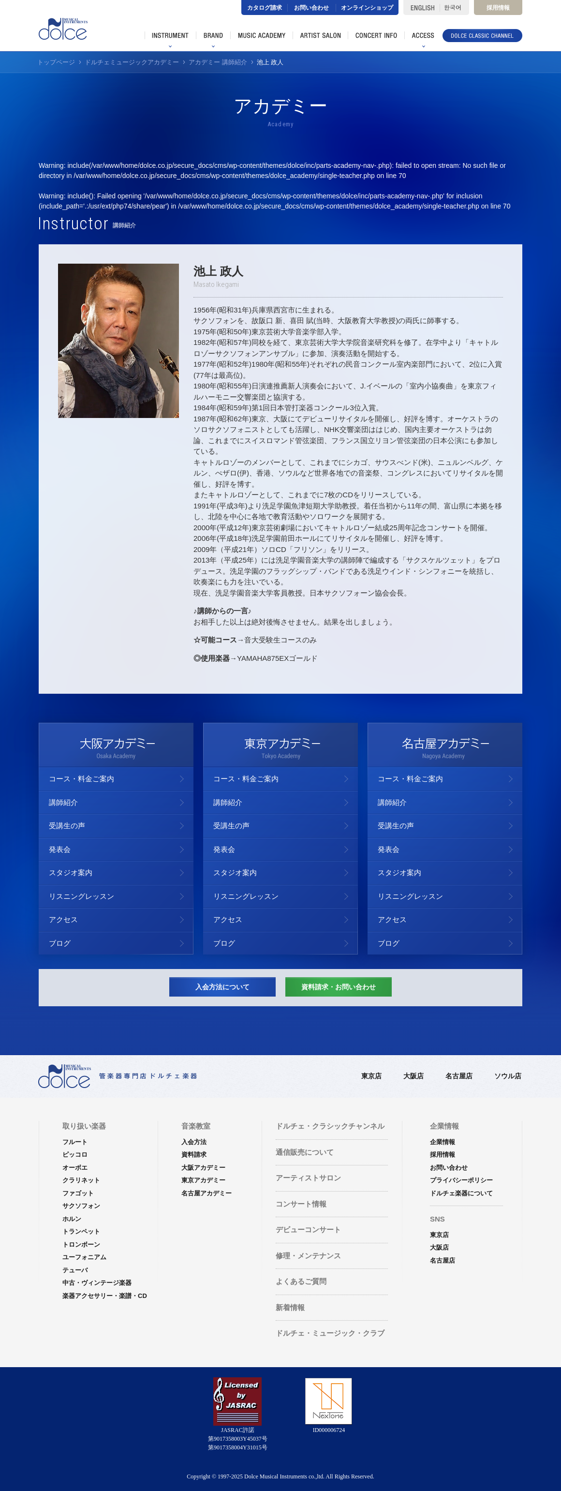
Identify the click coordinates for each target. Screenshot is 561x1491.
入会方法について (222, 987)
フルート (75, 1142)
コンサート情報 (301, 1204)
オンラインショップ (367, 7)
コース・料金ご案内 (81, 779)
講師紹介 (63, 802)
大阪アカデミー (203, 1167)
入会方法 (194, 1142)
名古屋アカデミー (206, 1193)
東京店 (371, 1076)
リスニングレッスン (81, 896)
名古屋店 (458, 1076)
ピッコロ (75, 1154)
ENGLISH (421, 7)
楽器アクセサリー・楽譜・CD (104, 1295)
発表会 (60, 849)
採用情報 (498, 7)
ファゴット (78, 1193)
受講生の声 (67, 825)
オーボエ (75, 1167)
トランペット (81, 1231)
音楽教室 (195, 1126)
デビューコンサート (308, 1229)
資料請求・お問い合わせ (338, 987)
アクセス (63, 919)
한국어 (454, 7)
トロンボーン (81, 1244)
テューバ (75, 1270)
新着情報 (290, 1307)
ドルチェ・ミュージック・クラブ (330, 1333)
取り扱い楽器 (84, 1126)
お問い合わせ (311, 7)
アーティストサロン (308, 1178)
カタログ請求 (264, 7)
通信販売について (305, 1152)
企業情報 (442, 1142)
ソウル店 (507, 1076)
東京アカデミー (203, 1180)
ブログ (60, 943)
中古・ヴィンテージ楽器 (97, 1282)
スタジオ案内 (70, 872)
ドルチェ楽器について (461, 1193)
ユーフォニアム (84, 1257)
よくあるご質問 (301, 1281)
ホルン (71, 1219)
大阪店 (413, 1076)
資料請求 (194, 1154)
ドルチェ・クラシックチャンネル (330, 1126)
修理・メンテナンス (308, 1256)
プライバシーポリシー (461, 1180)
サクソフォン (81, 1205)
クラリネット (81, 1180)
